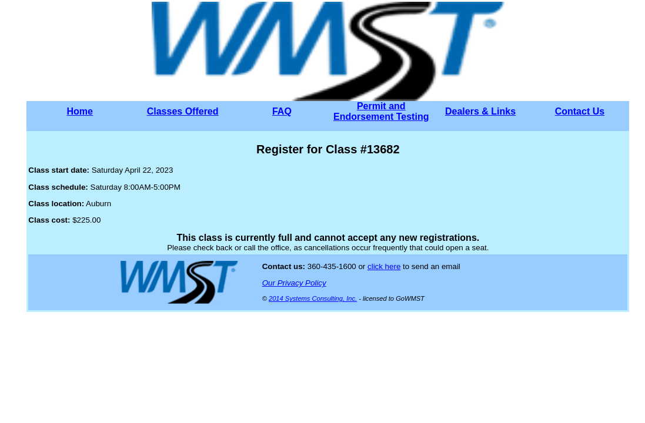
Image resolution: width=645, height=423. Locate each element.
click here (383, 266)
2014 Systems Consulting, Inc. (313, 298)
